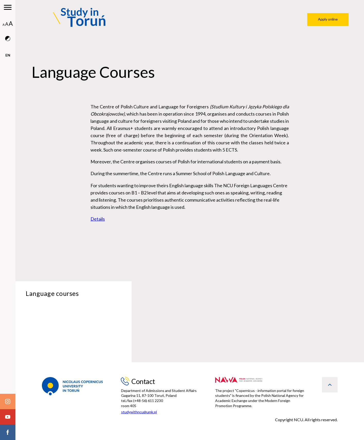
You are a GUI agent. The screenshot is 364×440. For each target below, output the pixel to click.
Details (97, 220)
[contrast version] (7, 44)
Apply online (328, 19)
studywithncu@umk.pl (139, 412)
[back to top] (330, 384)
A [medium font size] (6, 24)
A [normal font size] (4, 24)
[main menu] (8, 8)
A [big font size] (11, 23)
